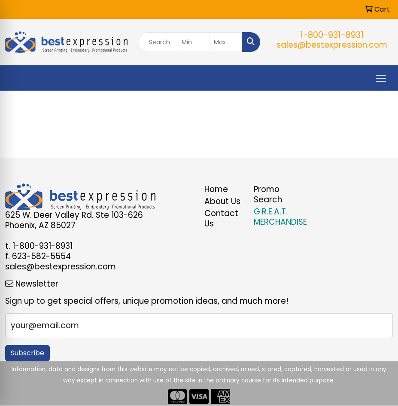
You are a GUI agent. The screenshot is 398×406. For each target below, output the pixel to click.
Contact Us (221, 218)
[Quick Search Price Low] (193, 42)
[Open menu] (380, 78)
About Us (222, 201)
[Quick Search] (157, 42)
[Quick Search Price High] (225, 42)
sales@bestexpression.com (331, 45)
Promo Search (268, 194)
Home (216, 189)
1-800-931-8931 (332, 35)
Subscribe (27, 353)
